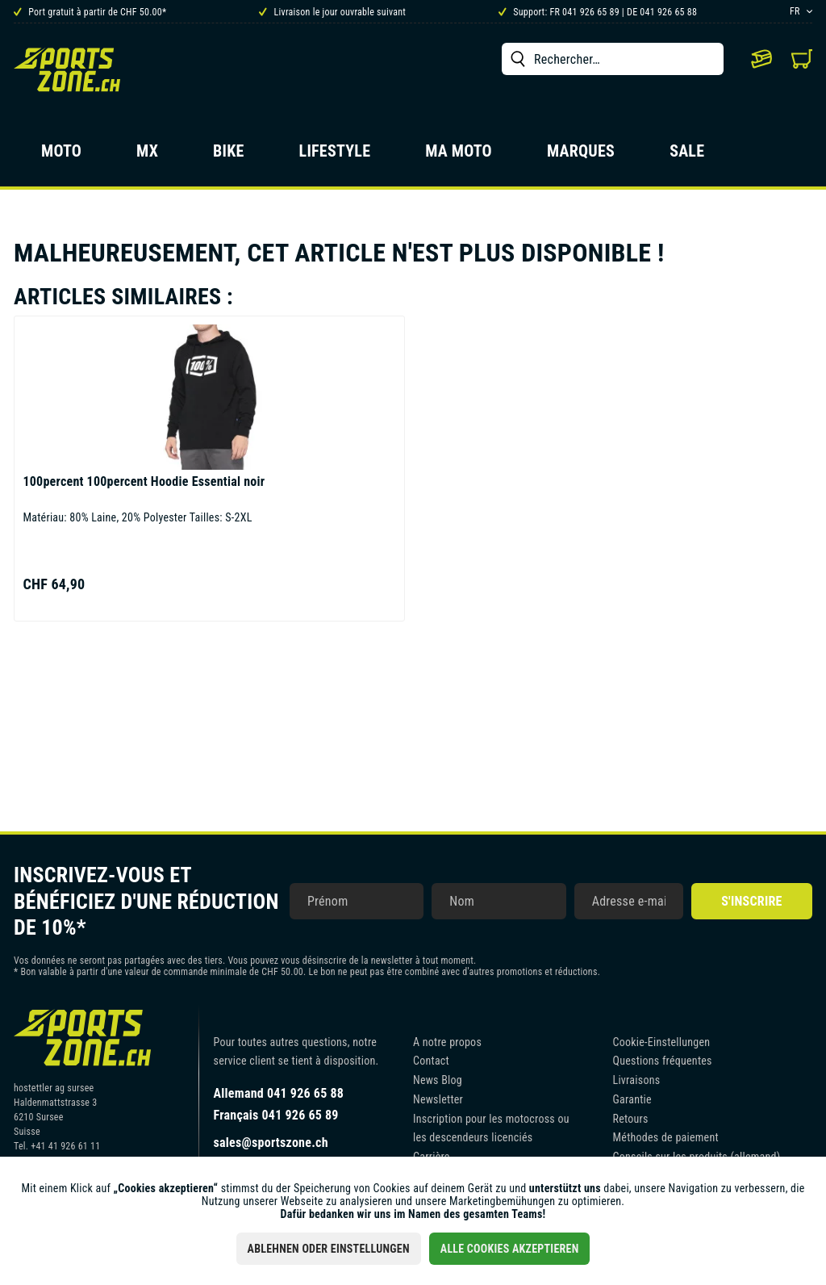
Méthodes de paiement (666, 1137)
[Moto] (61, 155)
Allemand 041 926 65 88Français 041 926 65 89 (279, 1104)
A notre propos (447, 1042)
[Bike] (229, 155)
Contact (431, 1060)
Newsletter (438, 1099)
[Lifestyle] (335, 155)
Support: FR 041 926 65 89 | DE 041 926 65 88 (598, 12)
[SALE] (687, 155)
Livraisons (637, 1080)
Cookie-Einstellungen (662, 1042)
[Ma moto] (458, 155)
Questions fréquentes (662, 1060)
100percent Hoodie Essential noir (144, 481)
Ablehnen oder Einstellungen (329, 1248)
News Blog (437, 1080)
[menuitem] (613, 59)
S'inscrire (751, 901)
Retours (631, 1118)
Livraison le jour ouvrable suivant (332, 12)
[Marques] (580, 155)
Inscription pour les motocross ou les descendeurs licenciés (491, 1128)
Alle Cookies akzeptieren (509, 1248)
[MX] (147, 155)
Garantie (632, 1099)
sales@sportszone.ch (271, 1142)
